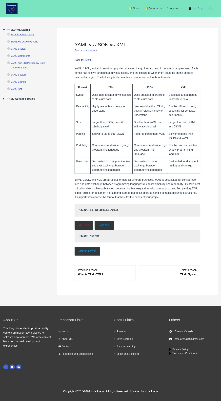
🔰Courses (151, 8)
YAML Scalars (19, 74)
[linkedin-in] (19, 366)
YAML (88, 60)
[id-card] (65, 346)
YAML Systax (18, 48)
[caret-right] (66, 339)
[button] (211, 8)
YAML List (16, 88)
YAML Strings (18, 81)
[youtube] (13, 366)
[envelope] (187, 339)
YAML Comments (21, 55)
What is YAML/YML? (23, 34)
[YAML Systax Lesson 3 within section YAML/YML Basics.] (169, 272)
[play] (179, 349)
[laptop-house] (64, 331)
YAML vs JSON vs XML (25, 41)
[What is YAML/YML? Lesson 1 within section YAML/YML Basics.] (105, 272)
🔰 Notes (134, 8)
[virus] (76, 353)
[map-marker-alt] (181, 331)
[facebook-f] (6, 366)
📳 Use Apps (196, 8)
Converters (173, 8)
